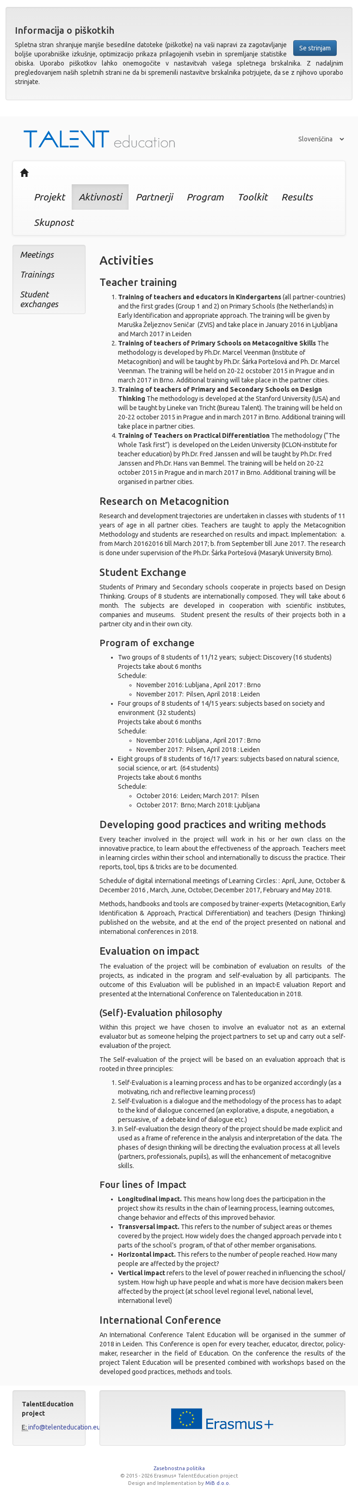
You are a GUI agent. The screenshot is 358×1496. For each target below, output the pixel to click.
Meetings (37, 254)
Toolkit (252, 196)
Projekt (49, 196)
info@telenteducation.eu (64, 1427)
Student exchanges (39, 299)
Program (204, 196)
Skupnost (54, 222)
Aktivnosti (100, 196)
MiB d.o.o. (217, 1483)
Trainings (37, 274)
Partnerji (154, 196)
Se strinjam (315, 48)
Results (297, 196)
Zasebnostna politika (179, 1468)
